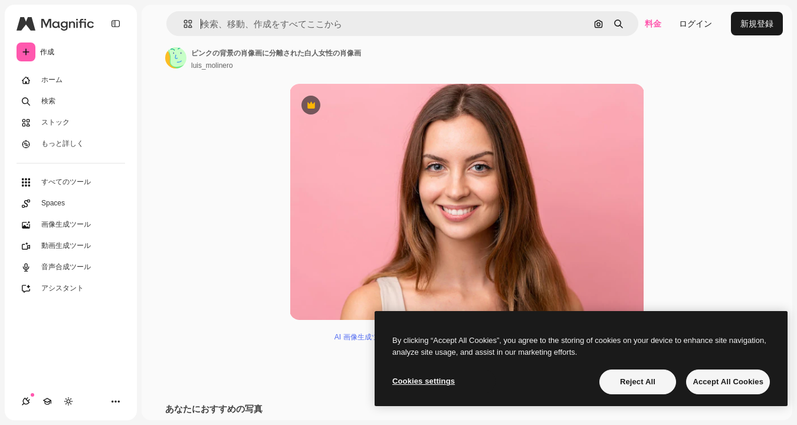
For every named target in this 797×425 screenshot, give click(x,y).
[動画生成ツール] (71, 246)
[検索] (71, 101)
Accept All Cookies (728, 381)
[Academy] (47, 401)
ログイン (695, 23)
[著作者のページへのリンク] (175, 57)
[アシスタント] (71, 288)
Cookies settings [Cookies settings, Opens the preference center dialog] (423, 381)
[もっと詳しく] (71, 144)
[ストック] (71, 122)
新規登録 (756, 23)
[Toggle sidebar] (115, 23)
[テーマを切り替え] (68, 401)
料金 (653, 23)
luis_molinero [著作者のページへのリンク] (212, 65)
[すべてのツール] (71, 182)
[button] (183, 23)
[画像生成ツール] (71, 224)
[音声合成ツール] (71, 267)
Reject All (637, 381)
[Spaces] (71, 203)
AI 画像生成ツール (363, 337)
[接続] (26, 401)
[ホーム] (71, 80)
